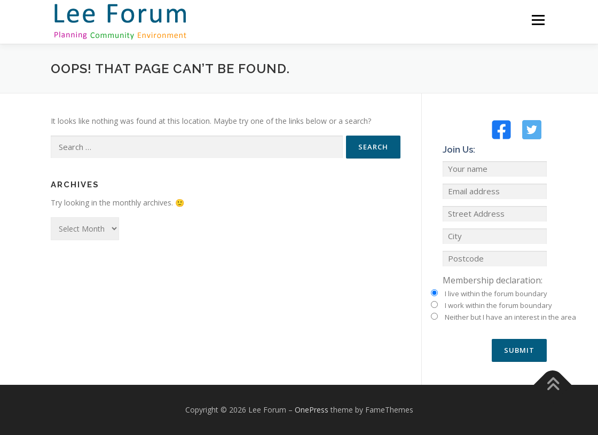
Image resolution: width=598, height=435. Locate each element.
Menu (538, 20)
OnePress (311, 410)
